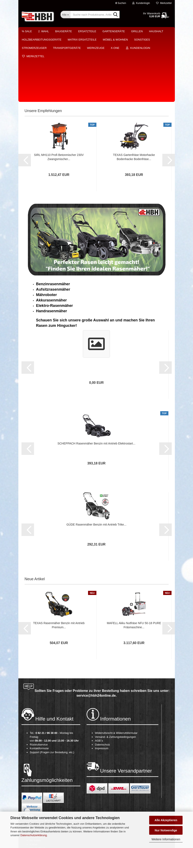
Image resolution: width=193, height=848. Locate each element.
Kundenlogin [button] (141, 3)
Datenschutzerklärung (33, 835)
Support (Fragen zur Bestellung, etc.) (52, 685)
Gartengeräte (113, 31)
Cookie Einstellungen (42, 785)
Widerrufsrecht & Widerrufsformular (116, 666)
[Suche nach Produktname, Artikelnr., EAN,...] (65, 14)
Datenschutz (102, 678)
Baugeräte (63, 31)
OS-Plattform (37, 781)
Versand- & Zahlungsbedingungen (115, 670)
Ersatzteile (87, 31)
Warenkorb (36, 766)
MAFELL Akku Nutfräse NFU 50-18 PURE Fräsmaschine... (134, 558)
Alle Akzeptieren (166, 820)
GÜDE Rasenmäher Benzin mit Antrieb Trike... (96, 458)
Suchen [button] (120, 3)
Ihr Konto (35, 773)
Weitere (155, 31)
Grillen (137, 31)
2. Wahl (43, 31)
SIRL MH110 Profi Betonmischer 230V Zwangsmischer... (59, 90)
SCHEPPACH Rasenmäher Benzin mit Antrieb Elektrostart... (96, 377)
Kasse (33, 777)
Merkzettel (164, 3)
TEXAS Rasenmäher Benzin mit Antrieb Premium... (59, 558)
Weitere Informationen (165, 839)
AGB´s (99, 674)
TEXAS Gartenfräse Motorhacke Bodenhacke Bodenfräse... (134, 90)
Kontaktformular (39, 681)
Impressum (101, 681)
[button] (24, 93)
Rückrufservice (39, 678)
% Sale (27, 31)
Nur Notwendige (166, 830)
